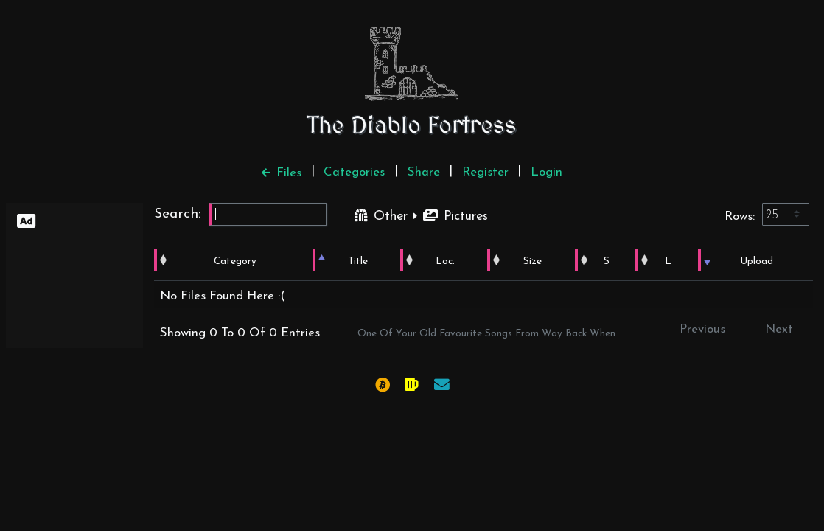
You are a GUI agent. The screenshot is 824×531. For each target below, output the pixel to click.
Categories (354, 172)
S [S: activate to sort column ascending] (607, 261)
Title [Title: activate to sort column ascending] (355, 261)
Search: (240, 214)
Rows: (767, 214)
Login (546, 172)
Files (281, 173)
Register (485, 172)
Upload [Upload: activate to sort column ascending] (757, 261)
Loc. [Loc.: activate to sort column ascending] (441, 261)
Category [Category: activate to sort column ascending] (233, 261)
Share (424, 172)
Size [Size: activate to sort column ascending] (530, 261)
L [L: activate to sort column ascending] (669, 261)
